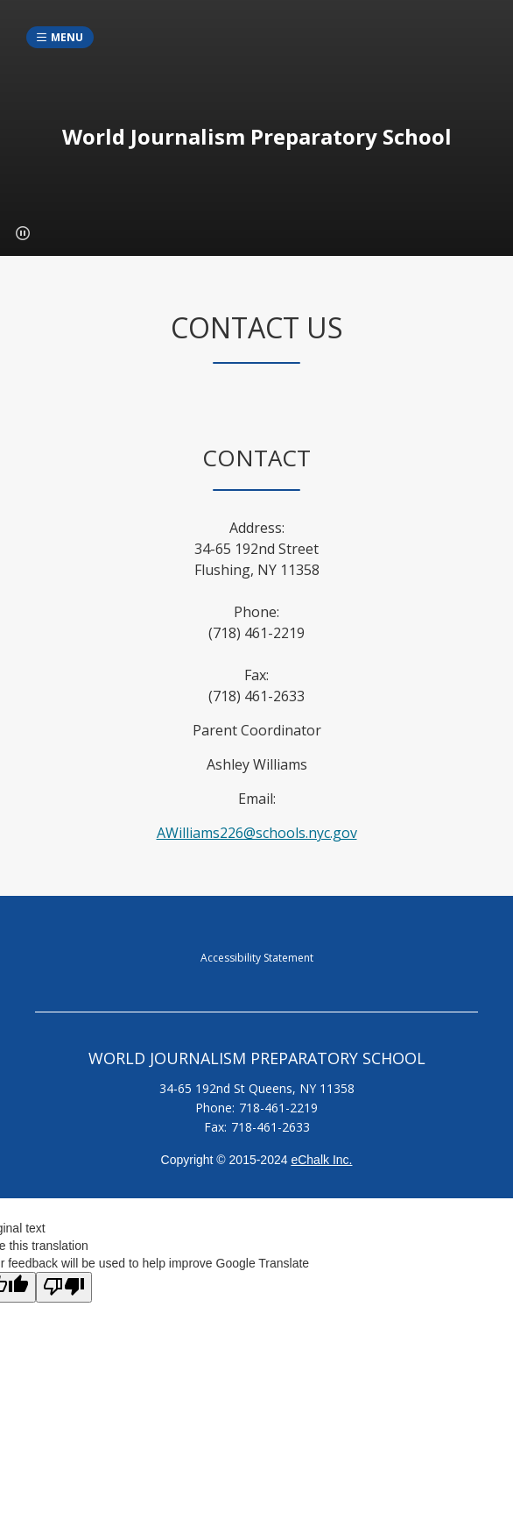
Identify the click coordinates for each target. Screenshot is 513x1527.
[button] (23, 233)
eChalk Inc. (321, 1160)
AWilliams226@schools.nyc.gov (257, 832)
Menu (67, 37)
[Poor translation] (64, 1287)
